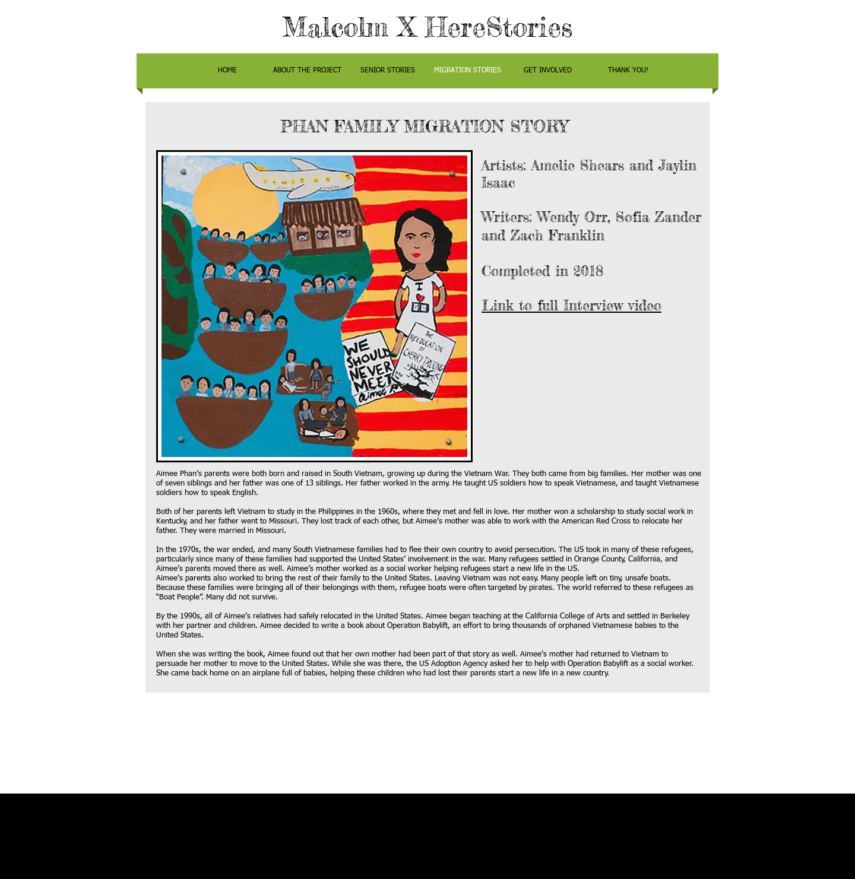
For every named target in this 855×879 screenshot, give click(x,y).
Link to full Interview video (571, 305)
